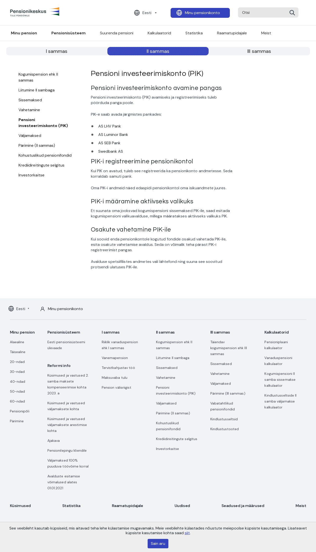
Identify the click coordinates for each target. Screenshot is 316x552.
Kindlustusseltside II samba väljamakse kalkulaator (280, 401)
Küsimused (20, 505)
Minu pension (24, 33)
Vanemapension (115, 358)
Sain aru (158, 543)
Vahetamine (29, 109)
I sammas (57, 51)
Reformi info (59, 365)
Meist (266, 33)
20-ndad (17, 362)
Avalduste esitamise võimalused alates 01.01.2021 (63, 482)
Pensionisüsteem (68, 33)
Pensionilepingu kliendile (67, 450)
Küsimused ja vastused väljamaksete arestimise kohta (67, 425)
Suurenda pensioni (116, 33)
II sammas (158, 51)
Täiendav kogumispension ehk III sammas (228, 348)
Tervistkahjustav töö (118, 367)
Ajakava (53, 440)
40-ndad (17, 381)
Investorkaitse (31, 175)
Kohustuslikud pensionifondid (45, 155)
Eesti (146, 12)
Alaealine (17, 342)
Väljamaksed (30, 135)
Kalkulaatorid (159, 33)
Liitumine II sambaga (37, 90)
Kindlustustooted (224, 429)
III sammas (259, 51)
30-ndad (17, 371)
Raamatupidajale (232, 33)
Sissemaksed (30, 100)
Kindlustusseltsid (224, 419)
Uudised (182, 505)
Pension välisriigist (116, 387)
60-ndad (17, 401)
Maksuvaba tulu (114, 377)
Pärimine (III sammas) (227, 393)
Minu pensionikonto (202, 12)
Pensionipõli (19, 411)
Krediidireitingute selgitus (42, 165)
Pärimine (17, 421)
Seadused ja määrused (242, 505)
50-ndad (17, 391)
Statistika (194, 33)
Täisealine (18, 352)
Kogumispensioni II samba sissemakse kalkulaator (280, 379)
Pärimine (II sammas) (37, 145)
